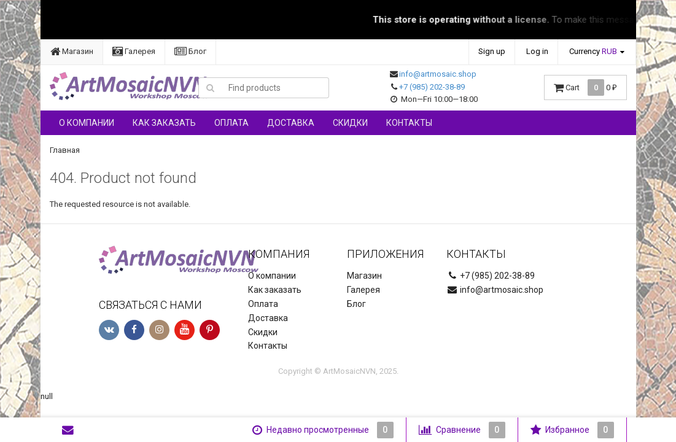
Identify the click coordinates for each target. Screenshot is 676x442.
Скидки (350, 123)
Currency (593, 51)
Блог (190, 51)
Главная (65, 150)
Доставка (290, 123)
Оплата (231, 123)
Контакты (409, 123)
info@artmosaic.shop (437, 74)
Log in (537, 51)
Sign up (491, 51)
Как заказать (164, 123)
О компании (86, 123)
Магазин (71, 51)
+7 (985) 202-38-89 (432, 86)
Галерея (133, 51)
